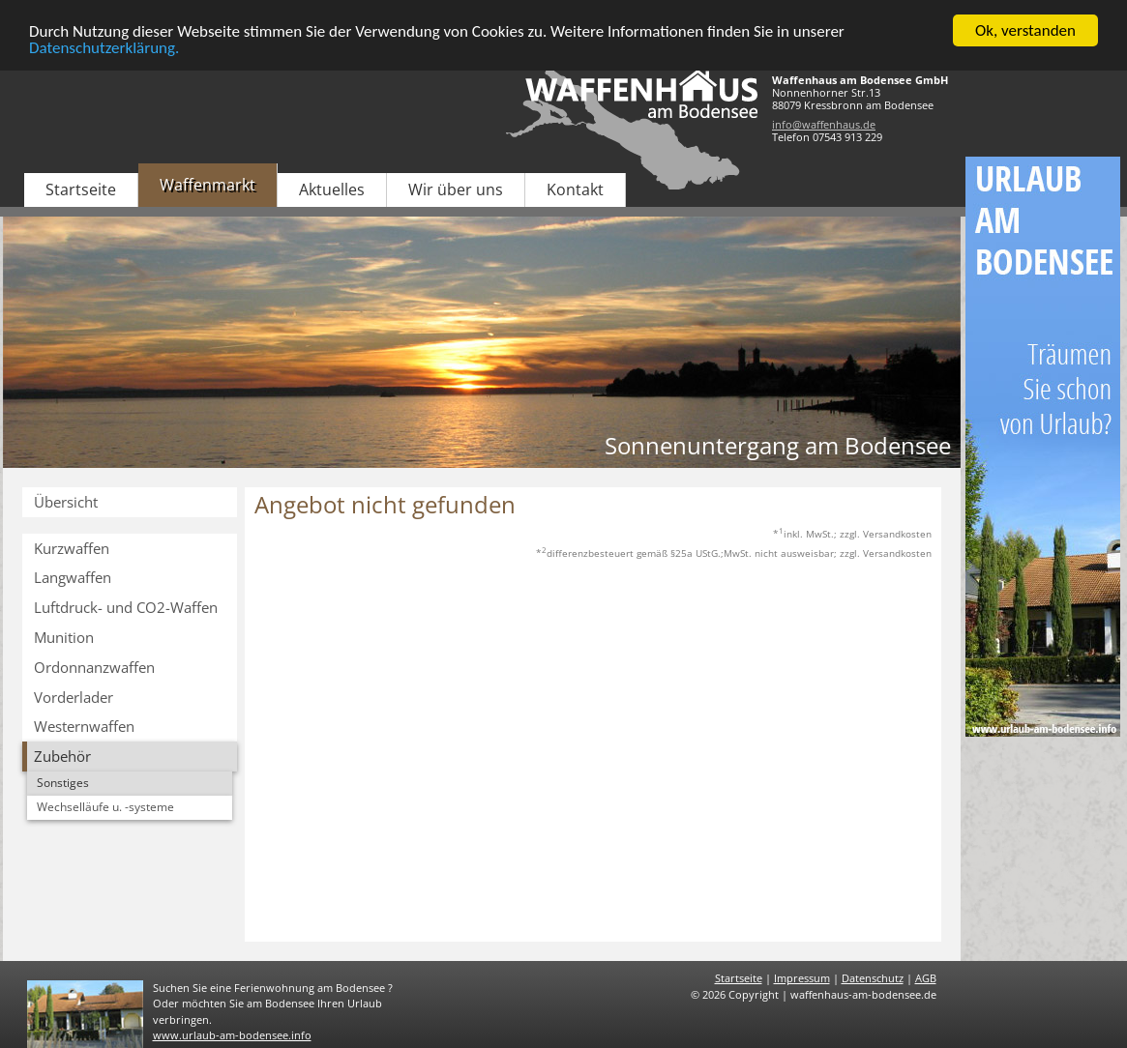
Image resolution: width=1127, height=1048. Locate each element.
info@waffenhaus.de (823, 124)
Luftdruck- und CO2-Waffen (126, 607)
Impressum (802, 978)
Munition (64, 637)
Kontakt (575, 189)
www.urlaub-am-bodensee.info (232, 1035)
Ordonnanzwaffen (94, 667)
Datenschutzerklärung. (104, 48)
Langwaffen (72, 577)
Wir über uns (455, 189)
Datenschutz (873, 978)
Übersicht (66, 501)
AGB (925, 978)
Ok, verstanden (1025, 30)
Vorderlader (73, 697)
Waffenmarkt (207, 184)
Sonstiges (63, 782)
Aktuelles (332, 189)
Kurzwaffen (71, 548)
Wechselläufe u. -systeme (105, 807)
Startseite (80, 189)
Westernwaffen (84, 726)
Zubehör (62, 756)
